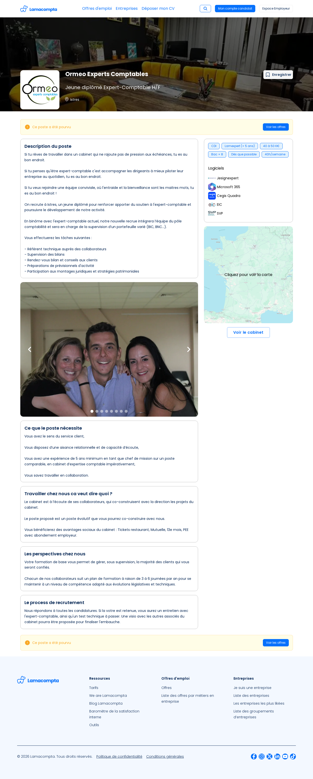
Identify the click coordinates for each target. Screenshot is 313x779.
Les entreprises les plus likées (259, 703)
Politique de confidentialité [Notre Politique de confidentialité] (119, 756)
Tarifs (93, 687)
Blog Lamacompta (106, 703)
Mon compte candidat (235, 8)
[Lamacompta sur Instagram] (261, 756)
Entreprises (127, 8)
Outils (94, 724)
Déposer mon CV (158, 8)
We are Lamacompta (108, 695)
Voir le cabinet (248, 332)
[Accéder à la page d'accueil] (38, 8)
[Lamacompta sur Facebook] (253, 756)
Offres (166, 687)
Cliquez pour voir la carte (248, 274)
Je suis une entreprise (252, 687)
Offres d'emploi (97, 8)
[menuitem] (120, 688)
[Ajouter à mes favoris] (278, 74)
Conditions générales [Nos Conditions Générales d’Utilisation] (165, 756)
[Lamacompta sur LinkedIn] (277, 756)
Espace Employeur (276, 8)
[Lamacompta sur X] (269, 756)
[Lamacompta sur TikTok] (293, 756)
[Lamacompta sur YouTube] (285, 756)
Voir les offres (276, 127)
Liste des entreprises (251, 695)
